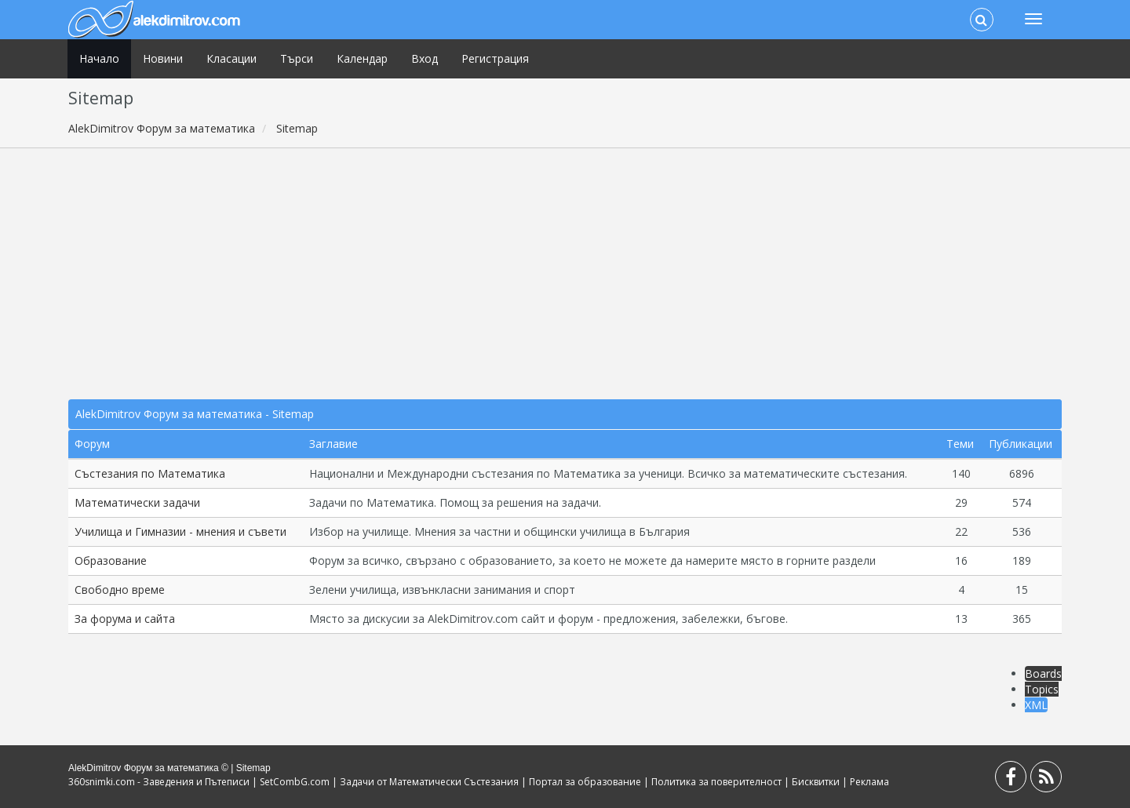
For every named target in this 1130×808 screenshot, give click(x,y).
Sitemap (253, 768)
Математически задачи (137, 502)
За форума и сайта (125, 618)
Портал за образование (585, 781)
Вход (424, 58)
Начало (99, 58)
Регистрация (495, 58)
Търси (296, 58)
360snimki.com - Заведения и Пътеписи (159, 781)
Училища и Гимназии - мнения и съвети (180, 531)
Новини (163, 58)
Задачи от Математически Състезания (429, 781)
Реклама (869, 781)
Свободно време (120, 589)
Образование (111, 560)
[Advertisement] (565, 274)
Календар (362, 58)
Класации (231, 58)
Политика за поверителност (716, 781)
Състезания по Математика (150, 473)
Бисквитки (816, 781)
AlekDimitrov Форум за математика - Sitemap (194, 413)
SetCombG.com (295, 781)
